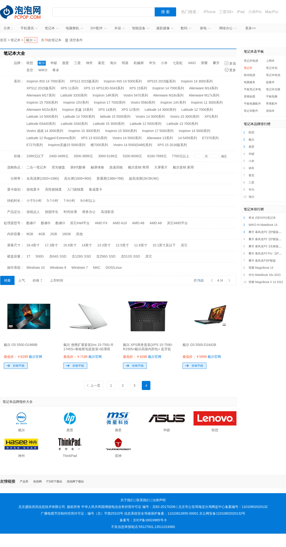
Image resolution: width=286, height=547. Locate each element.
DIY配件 (99, 28)
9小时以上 (88, 201)
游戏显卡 (33, 189)
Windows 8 (58, 267)
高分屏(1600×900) (77, 178)
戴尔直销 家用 (183, 167)
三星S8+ (226, 12)
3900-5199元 (107, 156)
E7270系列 (34, 145)
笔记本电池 (273, 75)
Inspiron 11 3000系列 (207, 102)
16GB (66, 234)
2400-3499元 (58, 156)
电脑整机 (74, 28)
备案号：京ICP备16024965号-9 (143, 520)
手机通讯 (29, 28)
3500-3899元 (83, 156)
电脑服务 (249, 82)
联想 (29, 63)
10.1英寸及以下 (164, 245)
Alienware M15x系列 (41, 109)
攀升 (216, 63)
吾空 (29, 70)
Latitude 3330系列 (74, 95)
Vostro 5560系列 (143, 102)
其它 (184, 245)
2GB (53, 234)
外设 (119, 28)
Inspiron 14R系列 (105, 95)
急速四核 (116, 167)
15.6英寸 (70, 245)
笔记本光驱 (273, 89)
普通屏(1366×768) (110, 178)
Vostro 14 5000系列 (127, 138)
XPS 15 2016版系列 (172, 145)
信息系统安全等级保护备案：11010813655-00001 (161, 513)
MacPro (271, 12)
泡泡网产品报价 (25, 12)
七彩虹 (178, 63)
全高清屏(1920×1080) (42, 178)
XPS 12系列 (130, 109)
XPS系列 (211, 116)
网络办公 (228, 28)
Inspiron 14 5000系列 (194, 131)
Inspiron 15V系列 (76, 102)
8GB (29, 234)
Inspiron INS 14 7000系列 (45, 81)
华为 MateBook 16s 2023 (265, 275)
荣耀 (204, 63)
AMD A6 (156, 223)
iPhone (209, 12)
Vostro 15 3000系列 (184, 116)
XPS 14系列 (107, 109)
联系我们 (143, 500)
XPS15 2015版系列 (161, 81)
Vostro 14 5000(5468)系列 (132, 145)
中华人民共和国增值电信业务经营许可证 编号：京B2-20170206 (128, 507)
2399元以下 (35, 156)
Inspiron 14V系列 (173, 102)
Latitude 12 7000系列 (197, 109)
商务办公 (89, 212)
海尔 (113, 63)
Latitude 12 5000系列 (145, 124)
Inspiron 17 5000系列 (158, 131)
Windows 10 (35, 267)
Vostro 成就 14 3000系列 (44, 131)
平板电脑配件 (252, 103)
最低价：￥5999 (202, 357)
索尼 (101, 63)
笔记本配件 (251, 110)
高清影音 (107, 212)
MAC (96, 267)
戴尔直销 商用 (138, 167)
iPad (241, 12)
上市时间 (56, 280)
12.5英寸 (122, 245)
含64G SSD (57, 256)
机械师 (139, 63)
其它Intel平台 (80, 223)
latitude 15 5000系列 (115, 116)
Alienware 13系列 (160, 138)
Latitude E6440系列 (41, 124)
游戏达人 (33, 212)
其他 (79, 234)
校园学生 (51, 212)
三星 (77, 63)
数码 (186, 28)
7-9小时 (69, 201)
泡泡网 (37, 481)
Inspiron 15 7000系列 (42, 102)
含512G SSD (130, 256)
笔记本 (52, 28)
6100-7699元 (157, 156)
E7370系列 (210, 138)
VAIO (192, 63)
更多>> (250, 28)
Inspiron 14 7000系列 (168, 88)
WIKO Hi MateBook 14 (263, 225)
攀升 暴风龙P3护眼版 (262, 260)
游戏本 (270, 110)
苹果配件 (271, 103)
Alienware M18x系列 (168, 95)
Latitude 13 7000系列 (182, 124)
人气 (21, 280)
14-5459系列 (187, 138)
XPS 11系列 (69, 88)
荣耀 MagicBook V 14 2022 (266, 282)
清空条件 (76, 40)
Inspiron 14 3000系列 (196, 81)
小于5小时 (34, 201)
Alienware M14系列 (203, 88)
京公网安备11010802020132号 (222, 513)
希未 (55, 70)
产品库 (24, 481)
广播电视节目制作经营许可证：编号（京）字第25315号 (82, 513)
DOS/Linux (114, 267)
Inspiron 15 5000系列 (121, 131)
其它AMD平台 (177, 223)
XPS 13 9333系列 (94, 138)
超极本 (270, 82)
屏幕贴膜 (249, 96)
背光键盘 (58, 167)
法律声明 (159, 500)
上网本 (270, 60)
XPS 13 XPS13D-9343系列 (104, 88)
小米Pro (255, 12)
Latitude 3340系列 (74, 124)
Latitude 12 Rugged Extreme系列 (51, 138)
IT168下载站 (54, 481)
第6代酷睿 (78, 167)
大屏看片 (161, 167)
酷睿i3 (60, 223)
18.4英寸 (33, 245)
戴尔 (29, 40)
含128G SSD (81, 256)
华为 (152, 63)
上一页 (93, 385)
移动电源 (249, 75)
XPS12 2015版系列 (40, 88)
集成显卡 (95, 189)
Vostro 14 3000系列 (150, 116)
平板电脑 (271, 96)
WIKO (42, 70)
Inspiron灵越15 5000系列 (66, 145)
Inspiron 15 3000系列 (84, 131)
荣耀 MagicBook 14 (261, 267)
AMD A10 (120, 223)
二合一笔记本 (36, 167)
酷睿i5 (45, 223)
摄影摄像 (165, 28)
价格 (37, 280)
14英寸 (87, 245)
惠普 (65, 63)
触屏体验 (97, 167)
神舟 (89, 63)
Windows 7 (80, 267)
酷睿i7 (31, 223)
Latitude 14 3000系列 (160, 109)
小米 (164, 63)
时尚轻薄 (70, 212)
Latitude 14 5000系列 (42, 116)
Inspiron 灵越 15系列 (77, 109)
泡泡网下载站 (75, 481)
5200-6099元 (132, 156)
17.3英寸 (51, 245)
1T (28, 256)
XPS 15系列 (138, 88)
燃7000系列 (99, 145)
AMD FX (101, 223)
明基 (125, 63)
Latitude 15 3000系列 (108, 124)
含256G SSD (106, 256)
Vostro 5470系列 (135, 95)
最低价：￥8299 (23, 357)
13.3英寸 (103, 245)
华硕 (53, 63)
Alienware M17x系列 (204, 95)
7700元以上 (180, 156)
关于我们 (127, 500)
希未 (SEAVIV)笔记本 (262, 217)
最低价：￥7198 (82, 357)
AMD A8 (138, 223)
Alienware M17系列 (40, 95)
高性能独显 (53, 189)
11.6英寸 (140, 245)
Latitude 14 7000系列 (79, 116)
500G (40, 256)
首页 (3, 40)
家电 (205, 28)
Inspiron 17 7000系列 (109, 102)
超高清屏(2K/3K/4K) (143, 178)
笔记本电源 (251, 60)
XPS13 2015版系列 (84, 81)
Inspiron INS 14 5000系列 (123, 81)
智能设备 (140, 28)
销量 (7, 280)
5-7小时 (52, 201)
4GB (41, 234)
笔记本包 (271, 68)
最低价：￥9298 (142, 357)
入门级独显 (75, 189)
